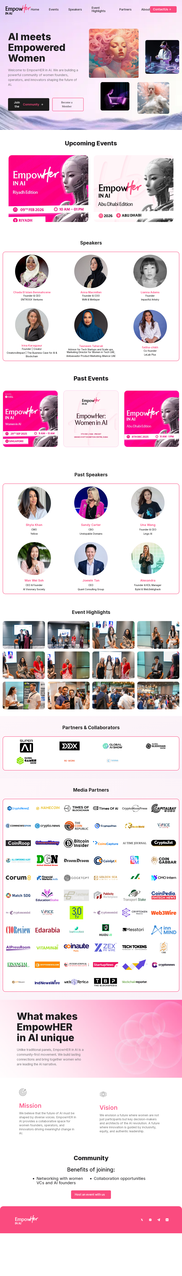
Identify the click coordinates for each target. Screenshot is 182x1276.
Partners (125, 9)
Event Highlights (99, 9)
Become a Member (67, 104)
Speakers (75, 9)
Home (35, 9)
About (145, 9)
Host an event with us (90, 1194)
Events (54, 9)
